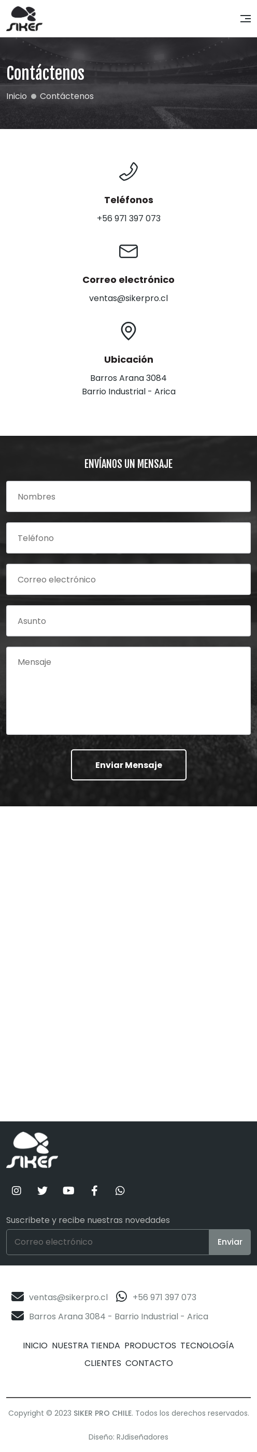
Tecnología (207, 1345)
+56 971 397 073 (164, 1297)
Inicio (35, 1345)
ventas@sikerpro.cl (68, 1297)
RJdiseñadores (142, 1437)
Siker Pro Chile (103, 1413)
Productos (150, 1345)
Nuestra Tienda (86, 1345)
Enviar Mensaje (128, 765)
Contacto (149, 1363)
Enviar (230, 1242)
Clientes (102, 1363)
